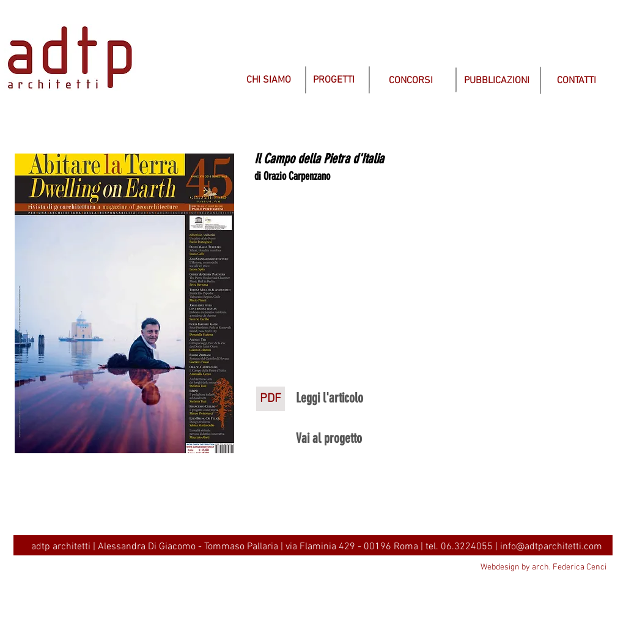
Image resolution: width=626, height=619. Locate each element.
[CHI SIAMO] (268, 80)
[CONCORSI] (410, 81)
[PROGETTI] (334, 80)
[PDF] (270, 399)
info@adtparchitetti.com (551, 547)
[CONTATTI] (576, 81)
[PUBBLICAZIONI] (497, 81)
